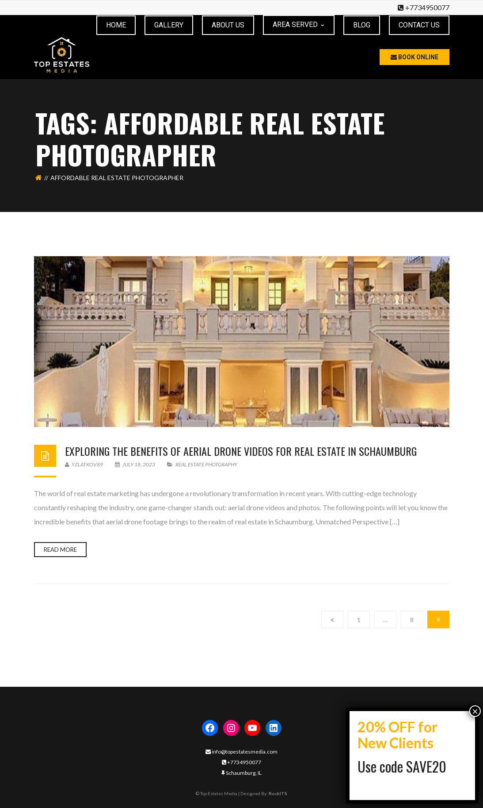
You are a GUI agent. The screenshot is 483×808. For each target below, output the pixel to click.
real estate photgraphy (206, 464)
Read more (60, 549)
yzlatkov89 (84, 464)
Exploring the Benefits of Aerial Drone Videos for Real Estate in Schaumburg (241, 450)
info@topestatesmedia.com (241, 751)
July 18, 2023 (135, 464)
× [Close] (475, 711)
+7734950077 (427, 7)
